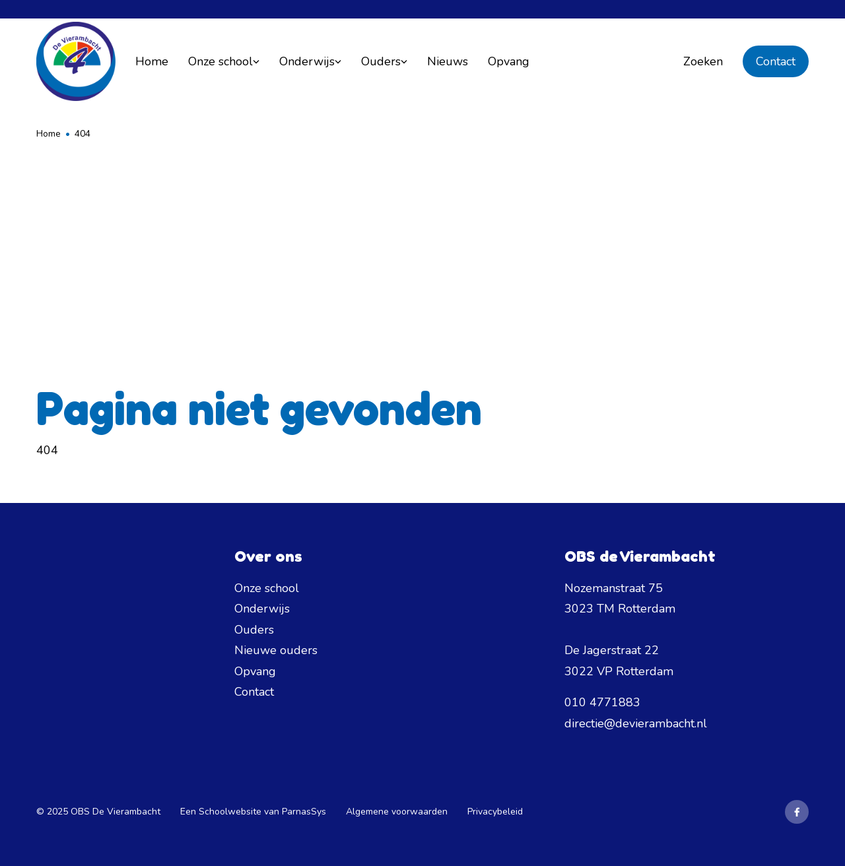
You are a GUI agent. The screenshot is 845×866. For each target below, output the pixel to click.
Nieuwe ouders (276, 650)
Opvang (255, 671)
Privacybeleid (495, 811)
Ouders (254, 630)
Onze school (266, 588)
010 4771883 (602, 702)
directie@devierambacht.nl (635, 723)
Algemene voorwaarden (397, 811)
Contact (775, 61)
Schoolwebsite (230, 811)
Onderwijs (262, 608)
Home (48, 133)
